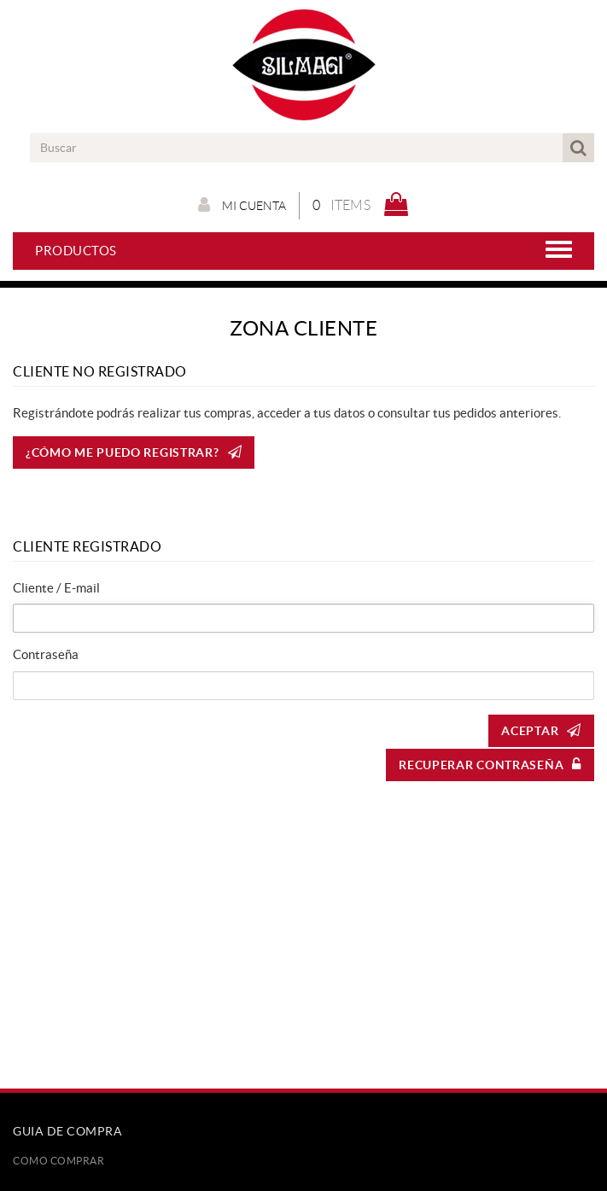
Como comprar (58, 1160)
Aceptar (541, 730)
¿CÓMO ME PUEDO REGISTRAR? (134, 452)
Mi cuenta (242, 204)
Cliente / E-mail (56, 588)
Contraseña (46, 654)
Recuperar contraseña (490, 764)
